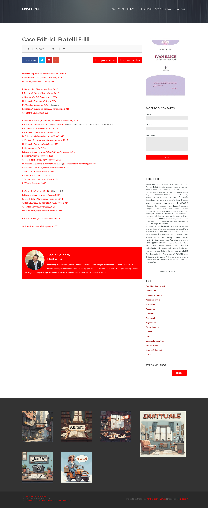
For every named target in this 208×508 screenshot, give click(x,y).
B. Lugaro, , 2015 (37, 156)
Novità (148, 240)
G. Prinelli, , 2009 (40, 226)
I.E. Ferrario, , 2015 (40, 144)
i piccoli (158, 213)
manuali (163, 232)
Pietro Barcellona (181, 243)
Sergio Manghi (169, 254)
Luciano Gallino (172, 229)
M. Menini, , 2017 (38, 81)
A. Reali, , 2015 (36, 175)
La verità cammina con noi (178, 224)
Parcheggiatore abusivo (156, 243)
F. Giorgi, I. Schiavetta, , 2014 (41, 195)
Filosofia (182, 203)
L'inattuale (31, 9)
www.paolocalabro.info (36, 496)
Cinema (165, 190)
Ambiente (177, 184)
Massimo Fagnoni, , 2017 (46, 73)
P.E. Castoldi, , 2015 (40, 128)
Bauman (149, 187)
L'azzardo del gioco (173, 219)
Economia (183, 197)
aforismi (148, 184)
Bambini (184, 184)
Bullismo (176, 187)
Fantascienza (169, 203)
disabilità (167, 195)
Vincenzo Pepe (151, 259)
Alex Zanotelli (157, 184)
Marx (168, 232)
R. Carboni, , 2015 (36, 124)
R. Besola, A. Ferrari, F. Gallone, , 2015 (50, 120)
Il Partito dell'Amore (179, 213)
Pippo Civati (151, 245)
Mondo (186, 234)
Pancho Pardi (164, 240)
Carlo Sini (159, 190)
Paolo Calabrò (122, 9)
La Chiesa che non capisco (169, 221)
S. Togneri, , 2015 (40, 179)
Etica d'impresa (182, 200)
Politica (184, 245)
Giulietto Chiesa (166, 208)
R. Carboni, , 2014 (35, 191)
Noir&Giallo (180, 237)
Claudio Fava (173, 190)
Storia (162, 257)
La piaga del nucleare (159, 224)
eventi (148, 203)
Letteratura (166, 226)
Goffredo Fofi (162, 211)
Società (179, 253)
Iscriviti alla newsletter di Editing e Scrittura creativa (48, 500)
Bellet (155, 187)
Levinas (180, 226)
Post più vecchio (130, 60)
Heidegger (150, 213)
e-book (173, 197)
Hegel (186, 211)
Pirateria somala (164, 245)
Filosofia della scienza (156, 206)
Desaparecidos (172, 192)
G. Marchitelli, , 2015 (41, 159)
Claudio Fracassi (182, 190)
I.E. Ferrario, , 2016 (39, 101)
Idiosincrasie (166, 213)
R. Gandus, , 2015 (34, 148)
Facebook (157, 203)
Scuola (185, 250)
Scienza (178, 251)
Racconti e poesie (171, 248)
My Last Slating (164, 237)
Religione (183, 248)
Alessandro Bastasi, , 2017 (42, 77)
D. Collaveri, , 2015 (43, 136)
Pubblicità (160, 248)
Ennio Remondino (162, 200)
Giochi (157, 208)
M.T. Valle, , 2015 (34, 183)
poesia (175, 245)
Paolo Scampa (183, 240)
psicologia (151, 248)
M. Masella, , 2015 (42, 163)
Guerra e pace (178, 211)
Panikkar (174, 240)
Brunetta (169, 187)
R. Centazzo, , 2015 (42, 132)
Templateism (182, 499)
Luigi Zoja (180, 229)
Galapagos (184, 206)
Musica (153, 237)
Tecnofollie (175, 257)
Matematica (164, 234)
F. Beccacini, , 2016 (40, 93)
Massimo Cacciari (176, 232)
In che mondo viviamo (179, 216)
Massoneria (155, 234)
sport (186, 254)
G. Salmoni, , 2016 (36, 112)
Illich (155, 216)
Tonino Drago (183, 257)
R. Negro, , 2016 (45, 109)
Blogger (172, 271)
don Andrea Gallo (176, 195)
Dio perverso (150, 195)
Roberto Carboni (167, 251)
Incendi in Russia (152, 219)
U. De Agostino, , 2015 (45, 140)
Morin (148, 237)
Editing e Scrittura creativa (163, 9)
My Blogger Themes (156, 499)
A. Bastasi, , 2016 (40, 97)
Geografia (149, 208)
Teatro (168, 257)
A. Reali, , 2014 (45, 202)
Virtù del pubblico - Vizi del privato (170, 259)
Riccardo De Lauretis (153, 251)
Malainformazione (152, 232)
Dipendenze (159, 195)
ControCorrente (151, 192)
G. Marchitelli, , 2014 (42, 199)
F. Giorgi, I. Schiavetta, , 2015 (48, 152)
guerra (169, 211)
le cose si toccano (153, 226)
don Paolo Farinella (160, 197)
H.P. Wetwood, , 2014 (42, 210)
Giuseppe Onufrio (152, 211)
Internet (162, 219)
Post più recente (105, 60)
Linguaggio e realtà (159, 229)
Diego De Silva (183, 192)
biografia (162, 187)
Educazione (150, 200)
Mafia (185, 229)
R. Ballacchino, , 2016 (40, 89)
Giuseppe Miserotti (181, 208)
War (154, 262)
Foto (170, 206)
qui (50, 191)
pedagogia (170, 243)
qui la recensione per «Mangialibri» (79, 163)
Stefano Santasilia (152, 257)
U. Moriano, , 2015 (38, 171)
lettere (175, 226)
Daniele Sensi (161, 192)
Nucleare (155, 240)
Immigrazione (163, 216)
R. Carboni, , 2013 (43, 218)
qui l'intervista (59, 124)
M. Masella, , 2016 (35, 105)
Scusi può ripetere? (155, 254)
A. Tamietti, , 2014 (38, 206)
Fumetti (176, 206)
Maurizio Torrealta (176, 234)
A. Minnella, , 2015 (45, 167)
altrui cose (168, 184)
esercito (172, 200)
